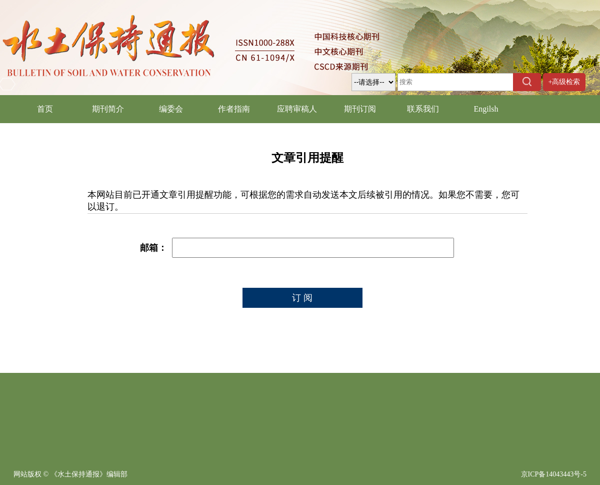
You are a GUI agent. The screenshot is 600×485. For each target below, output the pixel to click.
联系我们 (423, 109)
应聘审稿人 (297, 109)
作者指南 (234, 109)
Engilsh (486, 109)
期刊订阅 (360, 109)
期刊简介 (108, 109)
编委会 (171, 109)
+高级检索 (564, 82)
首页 (45, 109)
